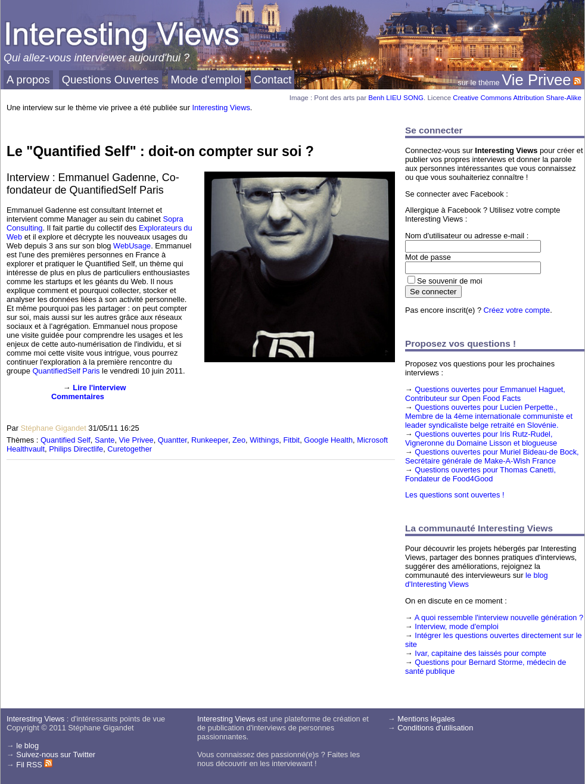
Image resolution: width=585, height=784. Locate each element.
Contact (273, 79)
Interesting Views (221, 107)
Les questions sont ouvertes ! (454, 494)
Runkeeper (209, 439)
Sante (104, 439)
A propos (28, 79)
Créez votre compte (517, 310)
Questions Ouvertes (110, 79)
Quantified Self (66, 439)
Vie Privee (536, 79)
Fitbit (291, 439)
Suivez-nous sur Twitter (55, 754)
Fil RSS (34, 764)
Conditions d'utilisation (435, 727)
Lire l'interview (99, 387)
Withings (264, 439)
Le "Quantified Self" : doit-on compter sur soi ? (160, 151)
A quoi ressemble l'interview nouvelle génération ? (499, 617)
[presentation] (26, 402)
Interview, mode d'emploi (456, 626)
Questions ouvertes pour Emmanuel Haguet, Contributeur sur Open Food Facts (485, 394)
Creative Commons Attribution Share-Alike (517, 97)
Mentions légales (426, 718)
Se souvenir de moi (450, 280)
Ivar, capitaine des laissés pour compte (480, 653)
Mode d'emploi (206, 79)
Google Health (328, 439)
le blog (27, 745)
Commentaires (77, 396)
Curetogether (129, 448)
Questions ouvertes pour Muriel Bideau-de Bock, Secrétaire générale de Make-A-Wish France (492, 456)
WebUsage (132, 245)
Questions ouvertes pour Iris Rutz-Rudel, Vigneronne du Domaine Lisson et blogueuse (481, 438)
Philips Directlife (76, 448)
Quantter (172, 439)
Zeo (238, 439)
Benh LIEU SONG (396, 97)
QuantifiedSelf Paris (65, 370)
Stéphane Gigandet (53, 428)
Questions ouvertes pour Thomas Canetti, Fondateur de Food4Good (480, 474)
